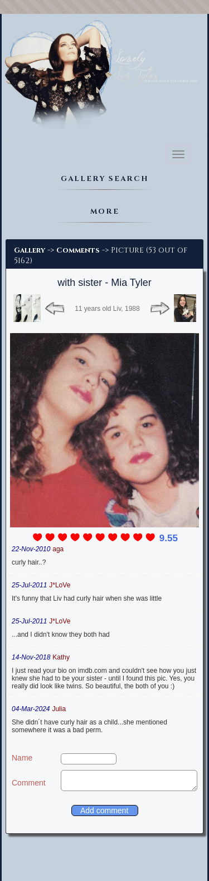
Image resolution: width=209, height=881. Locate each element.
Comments (78, 250)
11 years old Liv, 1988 (107, 309)
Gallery (29, 250)
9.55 (168, 538)
